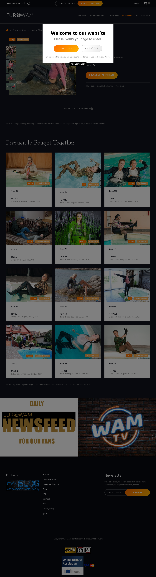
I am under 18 (91, 48)
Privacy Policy (103, 57)
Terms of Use (88, 57)
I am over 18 (66, 48)
